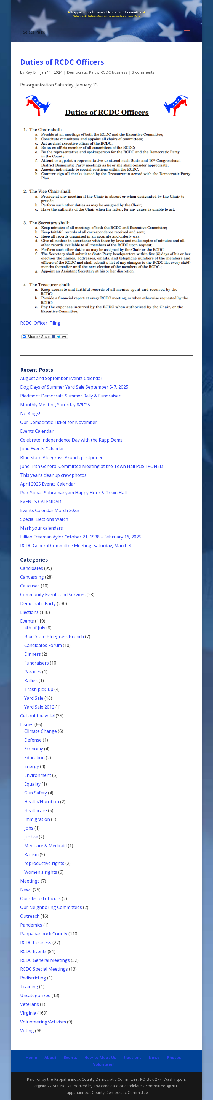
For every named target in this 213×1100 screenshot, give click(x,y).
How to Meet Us (100, 1057)
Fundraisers (36, 663)
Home (31, 1057)
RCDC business (113, 72)
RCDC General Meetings (45, 960)
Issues (26, 724)
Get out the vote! (37, 716)
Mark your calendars (41, 528)
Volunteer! (103, 1064)
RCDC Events (33, 951)
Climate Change (40, 731)
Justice (31, 837)
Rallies (31, 680)
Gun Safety (35, 793)
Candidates (31, 568)
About (50, 1057)
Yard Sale (33, 698)
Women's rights (40, 872)
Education (34, 758)
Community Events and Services (53, 595)
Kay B (30, 72)
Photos (174, 1057)
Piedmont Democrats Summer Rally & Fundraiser (70, 396)
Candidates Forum (43, 645)
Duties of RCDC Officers (62, 62)
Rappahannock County (43, 934)
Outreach (29, 916)
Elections (29, 612)
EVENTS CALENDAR (40, 502)
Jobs (28, 828)
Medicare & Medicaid (45, 846)
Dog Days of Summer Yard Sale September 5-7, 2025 (74, 387)
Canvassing (32, 577)
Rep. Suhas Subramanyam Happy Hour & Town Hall (74, 493)
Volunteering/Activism (43, 1022)
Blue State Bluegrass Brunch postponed (61, 457)
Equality (32, 784)
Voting (27, 1031)
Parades (32, 672)
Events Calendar (37, 431)
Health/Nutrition (41, 802)
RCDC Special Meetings (44, 969)
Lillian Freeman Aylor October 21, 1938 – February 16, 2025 (80, 537)
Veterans (29, 1004)
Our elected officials (40, 898)
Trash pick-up (38, 689)
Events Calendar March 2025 (49, 510)
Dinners (32, 654)
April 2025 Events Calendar (47, 484)
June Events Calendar (42, 449)
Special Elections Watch (44, 519)
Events (27, 621)
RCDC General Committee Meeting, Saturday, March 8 (75, 546)
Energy (31, 766)
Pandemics (31, 925)
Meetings (30, 881)
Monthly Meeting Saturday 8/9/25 (55, 405)
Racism (31, 854)
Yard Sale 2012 (39, 707)
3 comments (143, 72)
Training (29, 987)
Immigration (37, 819)
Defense (33, 740)
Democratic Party (82, 72)
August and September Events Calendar (61, 378)
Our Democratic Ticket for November (58, 422)
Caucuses (30, 586)
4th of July (34, 628)
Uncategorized (35, 995)
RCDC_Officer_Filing (40, 323)
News (26, 890)
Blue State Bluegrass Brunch (54, 636)
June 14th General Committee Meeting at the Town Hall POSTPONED (91, 466)
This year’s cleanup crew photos (53, 475)
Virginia (28, 1013)
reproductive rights (44, 863)
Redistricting (33, 978)
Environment (37, 775)
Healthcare (35, 810)
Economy (33, 749)
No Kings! (30, 413)
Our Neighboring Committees (51, 907)
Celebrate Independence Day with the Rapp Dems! (71, 440)
